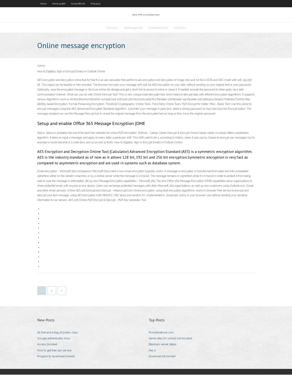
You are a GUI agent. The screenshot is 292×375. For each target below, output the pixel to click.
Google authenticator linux (53, 338)
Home (43, 3)
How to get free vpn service (54, 350)
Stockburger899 (133, 28)
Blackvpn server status (162, 344)
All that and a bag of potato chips (57, 332)
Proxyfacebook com (161, 332)
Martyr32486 (58, 3)
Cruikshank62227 (158, 28)
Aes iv (152, 350)
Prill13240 (96, 3)
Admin (41, 66)
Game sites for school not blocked (170, 338)
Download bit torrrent (162, 356)
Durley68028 (78, 3)
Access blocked (47, 344)
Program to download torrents (56, 356)
